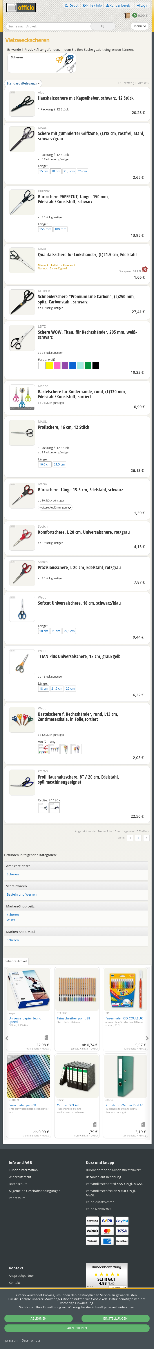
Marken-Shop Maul (20, 931)
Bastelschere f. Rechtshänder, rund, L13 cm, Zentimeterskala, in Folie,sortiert (78, 716)
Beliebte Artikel (15, 961)
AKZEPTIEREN (77, 1328)
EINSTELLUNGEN (115, 1318)
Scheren (13, 874)
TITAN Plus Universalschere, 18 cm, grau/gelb (79, 656)
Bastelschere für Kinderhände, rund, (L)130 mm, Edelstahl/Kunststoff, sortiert (82, 394)
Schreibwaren (16, 886)
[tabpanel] (77, 1051)
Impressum (10, 1340)
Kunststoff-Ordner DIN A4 (124, 1108)
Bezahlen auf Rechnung (103, 1177)
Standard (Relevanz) (23, 83)
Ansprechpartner (21, 1275)
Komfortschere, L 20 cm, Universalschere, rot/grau (84, 532)
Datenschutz (31, 1340)
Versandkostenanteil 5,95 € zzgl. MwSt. (114, 1184)
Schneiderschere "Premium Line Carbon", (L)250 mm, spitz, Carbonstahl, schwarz (86, 299)
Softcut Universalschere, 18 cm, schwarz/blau (79, 603)
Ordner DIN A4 (70, 1108)
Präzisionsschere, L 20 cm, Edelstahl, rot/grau (79, 567)
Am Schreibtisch (18, 866)
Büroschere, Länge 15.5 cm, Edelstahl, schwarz (80, 490)
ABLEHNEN (39, 1318)
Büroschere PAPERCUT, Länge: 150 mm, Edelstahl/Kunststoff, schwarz (73, 199)
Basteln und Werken (22, 894)
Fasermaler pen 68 (29, 1108)
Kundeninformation (23, 1170)
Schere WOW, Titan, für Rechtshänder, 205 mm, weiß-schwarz (87, 334)
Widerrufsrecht (20, 1177)
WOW (11, 920)
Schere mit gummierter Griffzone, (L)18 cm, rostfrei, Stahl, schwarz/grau (91, 135)
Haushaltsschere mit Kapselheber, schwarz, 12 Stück (86, 98)
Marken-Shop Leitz (20, 906)
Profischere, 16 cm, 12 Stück (63, 427)
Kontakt (14, 1282)
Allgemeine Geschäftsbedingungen (34, 1191)
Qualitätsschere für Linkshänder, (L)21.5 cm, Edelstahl (87, 254)
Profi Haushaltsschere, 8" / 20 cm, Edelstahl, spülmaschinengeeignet (78, 779)
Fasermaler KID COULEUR (124, 1021)
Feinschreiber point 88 (73, 1020)
